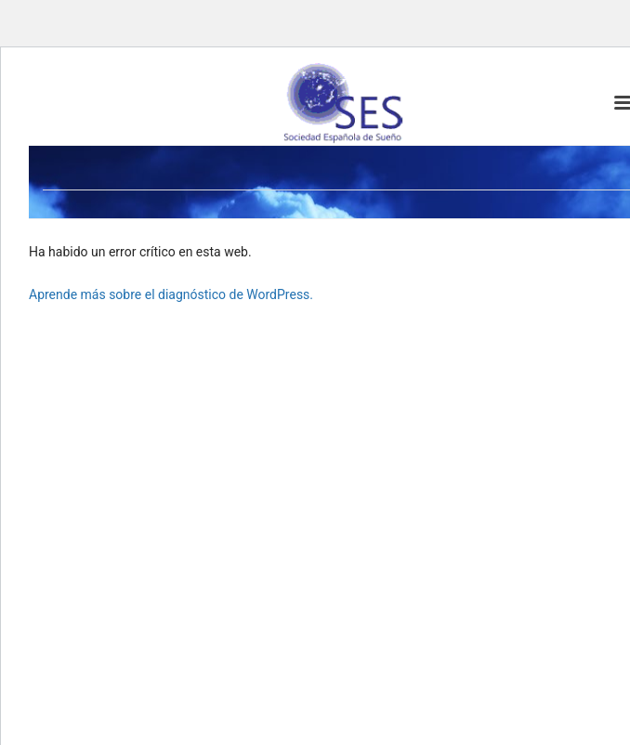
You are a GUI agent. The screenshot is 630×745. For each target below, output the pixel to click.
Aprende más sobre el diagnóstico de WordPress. (171, 294)
